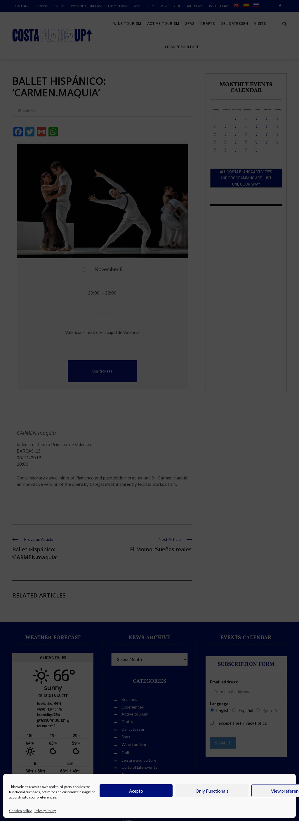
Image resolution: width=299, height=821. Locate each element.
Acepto (136, 791)
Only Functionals (212, 791)
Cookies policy (20, 810)
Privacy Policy (45, 810)
